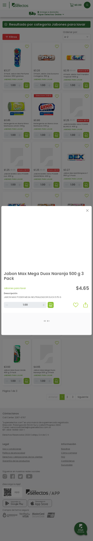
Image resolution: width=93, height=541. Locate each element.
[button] (85, 305)
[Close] (87, 210)
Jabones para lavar (15, 288)
